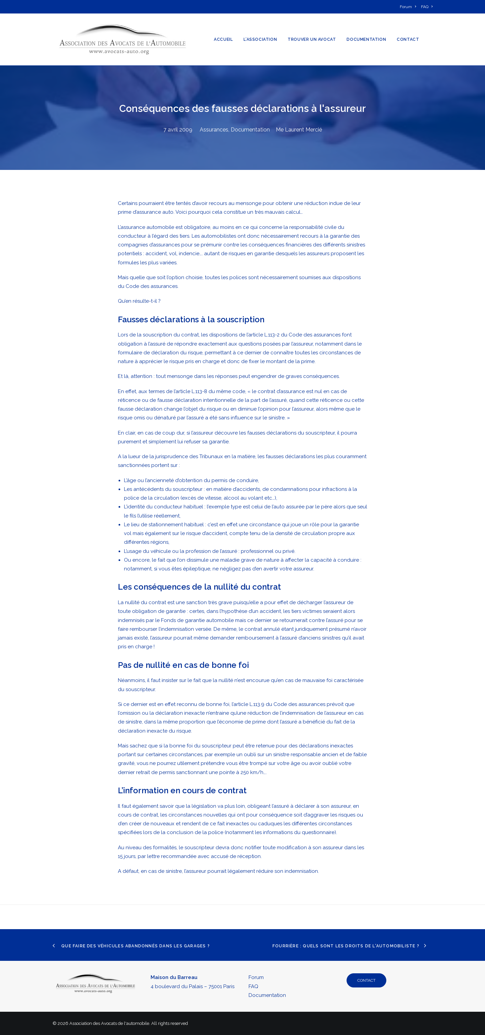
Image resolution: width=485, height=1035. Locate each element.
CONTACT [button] (366, 980)
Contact (408, 39)
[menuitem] (409, 6)
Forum (256, 977)
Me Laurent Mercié (299, 129)
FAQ (253, 986)
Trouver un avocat (312, 39)
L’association (260, 39)
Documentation (366, 39)
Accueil (223, 39)
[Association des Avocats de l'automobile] (123, 39)
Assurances (214, 129)
